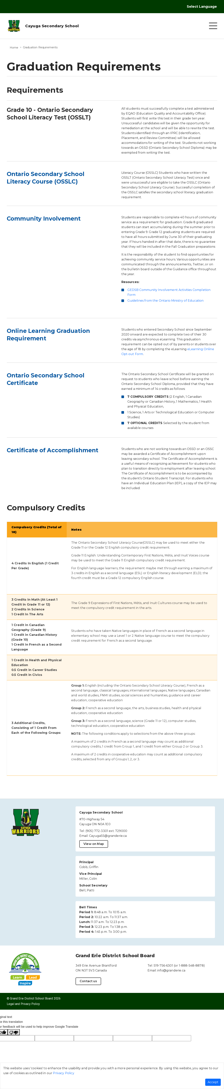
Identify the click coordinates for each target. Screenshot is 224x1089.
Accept (213, 1082)
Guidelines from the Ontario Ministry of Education (165, 300)
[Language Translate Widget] (205, 7)
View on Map (93, 844)
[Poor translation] (14, 1032)
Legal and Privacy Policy (23, 1004)
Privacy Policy (63, 1073)
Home (14, 47)
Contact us (88, 981)
